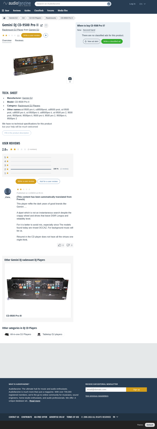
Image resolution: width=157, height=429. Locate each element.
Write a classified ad (112, 41)
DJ (23, 18)
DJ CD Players (35, 18)
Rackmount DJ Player (12, 30)
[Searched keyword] (73, 4)
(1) (18, 36)
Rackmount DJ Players (29, 106)
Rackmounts (51, 18)
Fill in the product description (17, 133)
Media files (63, 10)
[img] (9, 35)
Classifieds (38, 10)
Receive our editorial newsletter (102, 384)
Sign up (136, 389)
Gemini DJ (13, 18)
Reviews (17, 10)
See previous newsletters (97, 396)
